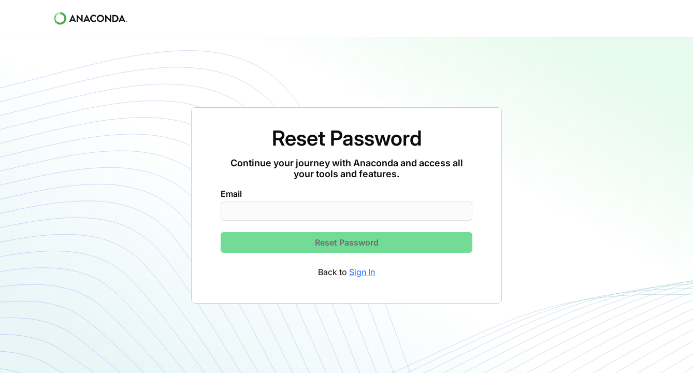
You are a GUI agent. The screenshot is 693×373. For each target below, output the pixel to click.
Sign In (362, 272)
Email (231, 194)
